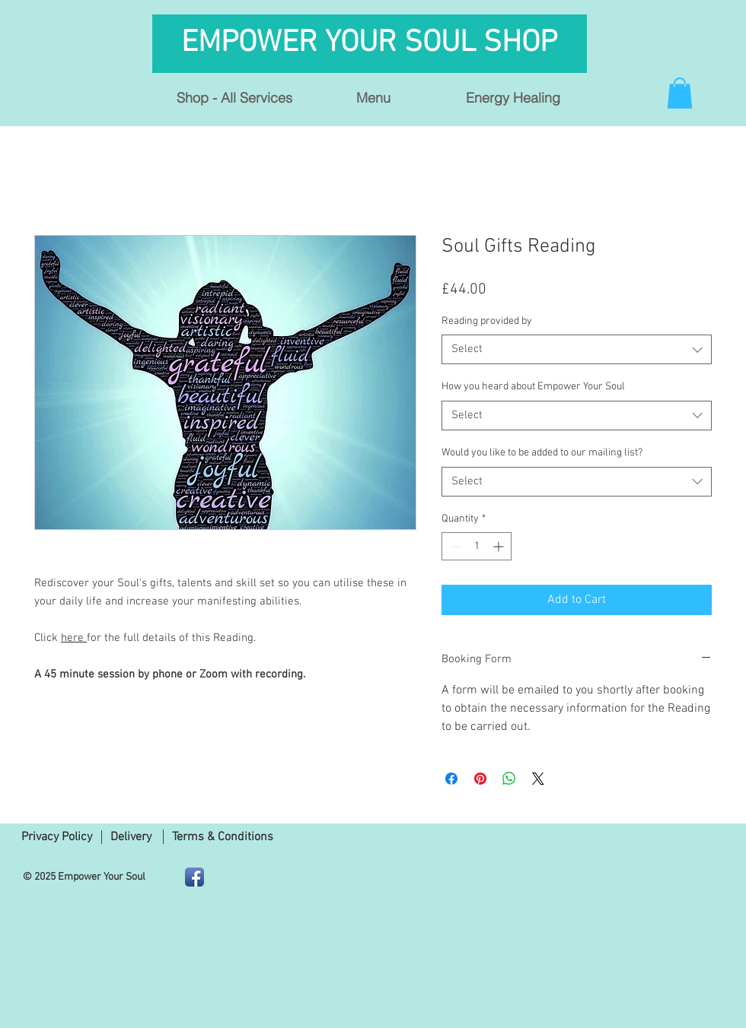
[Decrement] (453, 546)
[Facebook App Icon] (194, 877)
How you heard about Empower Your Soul (533, 386)
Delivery (130, 837)
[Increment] (499, 546)
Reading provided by (487, 321)
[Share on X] (538, 778)
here (74, 638)
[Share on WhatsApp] (509, 778)
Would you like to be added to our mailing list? (542, 452)
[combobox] (577, 349)
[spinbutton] (476, 546)
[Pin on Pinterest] (480, 778)
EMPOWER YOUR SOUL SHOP (373, 43)
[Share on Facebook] (451, 778)
